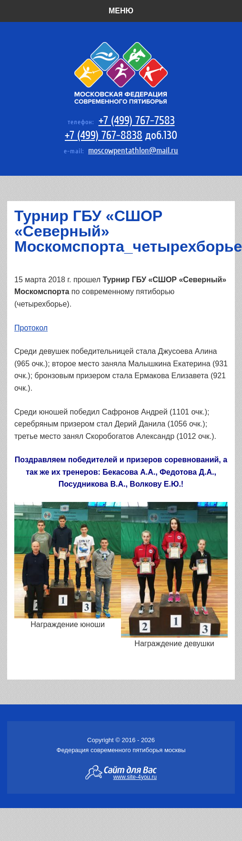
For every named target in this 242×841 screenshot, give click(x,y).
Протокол (31, 328)
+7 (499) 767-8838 (103, 135)
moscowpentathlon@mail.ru (133, 151)
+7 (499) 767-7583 (137, 120)
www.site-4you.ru (135, 776)
